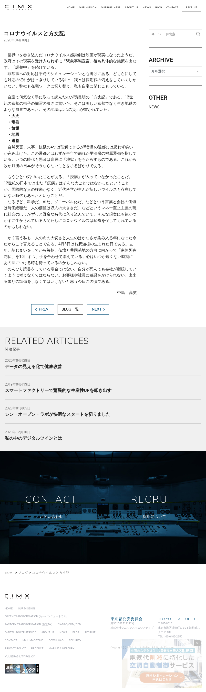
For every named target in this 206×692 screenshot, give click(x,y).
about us (131, 7)
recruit (191, 7)
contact (172, 7)
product (37, 649)
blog (158, 7)
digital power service (20, 633)
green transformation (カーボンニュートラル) (36, 616)
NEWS (154, 107)
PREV (43, 309)
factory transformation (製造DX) (28, 624)
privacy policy (15, 649)
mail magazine (32, 641)
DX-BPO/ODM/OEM (70, 624)
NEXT (97, 309)
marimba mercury (61, 649)
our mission (88, 7)
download (56, 641)
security (75, 641)
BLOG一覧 (70, 309)
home (71, 7)
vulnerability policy (20, 657)
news (147, 7)
